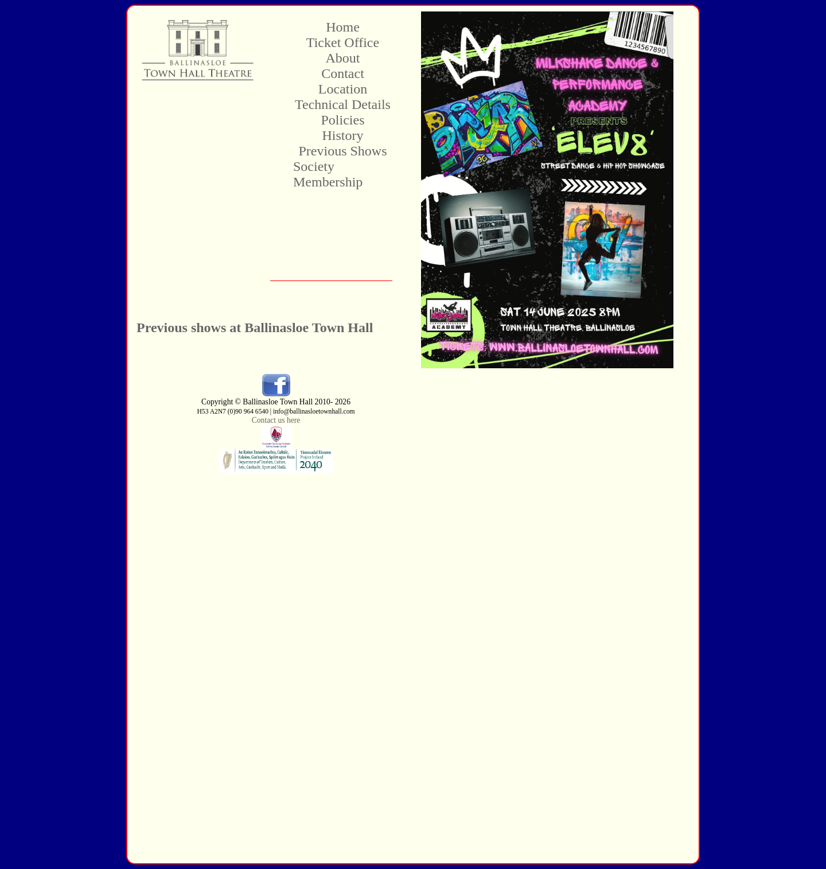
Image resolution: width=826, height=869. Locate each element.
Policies (343, 119)
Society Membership (328, 174)
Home (343, 27)
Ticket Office (342, 42)
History (343, 135)
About (343, 57)
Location (342, 88)
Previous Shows (342, 150)
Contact (342, 73)
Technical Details (343, 104)
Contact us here (276, 420)
